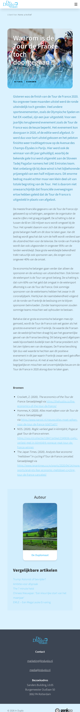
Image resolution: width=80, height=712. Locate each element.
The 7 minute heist (23, 589)
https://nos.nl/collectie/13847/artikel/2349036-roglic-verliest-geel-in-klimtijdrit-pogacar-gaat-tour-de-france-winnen (47, 442)
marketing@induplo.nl (40, 661)
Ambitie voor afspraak (25, 584)
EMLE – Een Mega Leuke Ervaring (32, 602)
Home (20, 14)
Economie (31, 81)
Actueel (18, 81)
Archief (28, 14)
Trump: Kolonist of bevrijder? (29, 579)
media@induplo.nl (40, 670)
